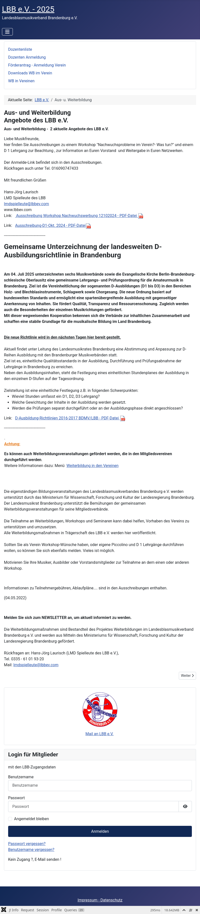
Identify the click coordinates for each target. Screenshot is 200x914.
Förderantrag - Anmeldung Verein (37, 65)
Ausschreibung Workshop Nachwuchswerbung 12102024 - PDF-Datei (79, 215)
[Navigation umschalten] (7, 31)
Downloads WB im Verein (30, 73)
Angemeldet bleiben (31, 818)
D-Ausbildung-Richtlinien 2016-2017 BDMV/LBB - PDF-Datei (70, 418)
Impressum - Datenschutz (99, 900)
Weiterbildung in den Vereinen (93, 465)
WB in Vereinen (21, 81)
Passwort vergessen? (27, 843)
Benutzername (21, 777)
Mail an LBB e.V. (100, 733)
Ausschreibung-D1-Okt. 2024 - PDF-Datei (53, 225)
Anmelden (100, 831)
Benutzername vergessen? (31, 849)
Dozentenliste (20, 49)
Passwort (16, 798)
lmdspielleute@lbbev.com (26, 203)
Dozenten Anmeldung (27, 57)
